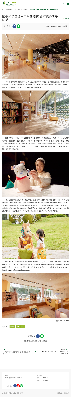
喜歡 (66, 19)
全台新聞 (25, 9)
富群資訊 (66, 393)
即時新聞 (10, 9)
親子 (22, 326)
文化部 (12, 326)
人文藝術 (17, 9)
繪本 (18, 326)
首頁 (3, 9)
